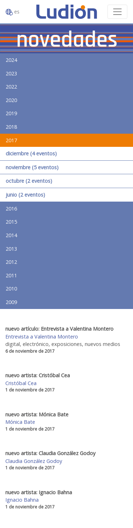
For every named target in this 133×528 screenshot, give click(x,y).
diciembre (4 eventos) (31, 153)
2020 (11, 100)
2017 (11, 140)
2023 (11, 73)
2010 (11, 288)
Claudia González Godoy (33, 461)
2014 (11, 235)
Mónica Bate (20, 421)
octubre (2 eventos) (29, 180)
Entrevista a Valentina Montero (41, 336)
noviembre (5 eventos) (32, 167)
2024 (11, 60)
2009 (11, 302)
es (13, 12)
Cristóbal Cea (21, 383)
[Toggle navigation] (117, 12)
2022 (11, 86)
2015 (11, 221)
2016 (11, 208)
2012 (11, 261)
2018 (11, 126)
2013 (11, 248)
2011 (11, 275)
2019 (11, 113)
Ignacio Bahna (22, 499)
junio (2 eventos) (25, 194)
